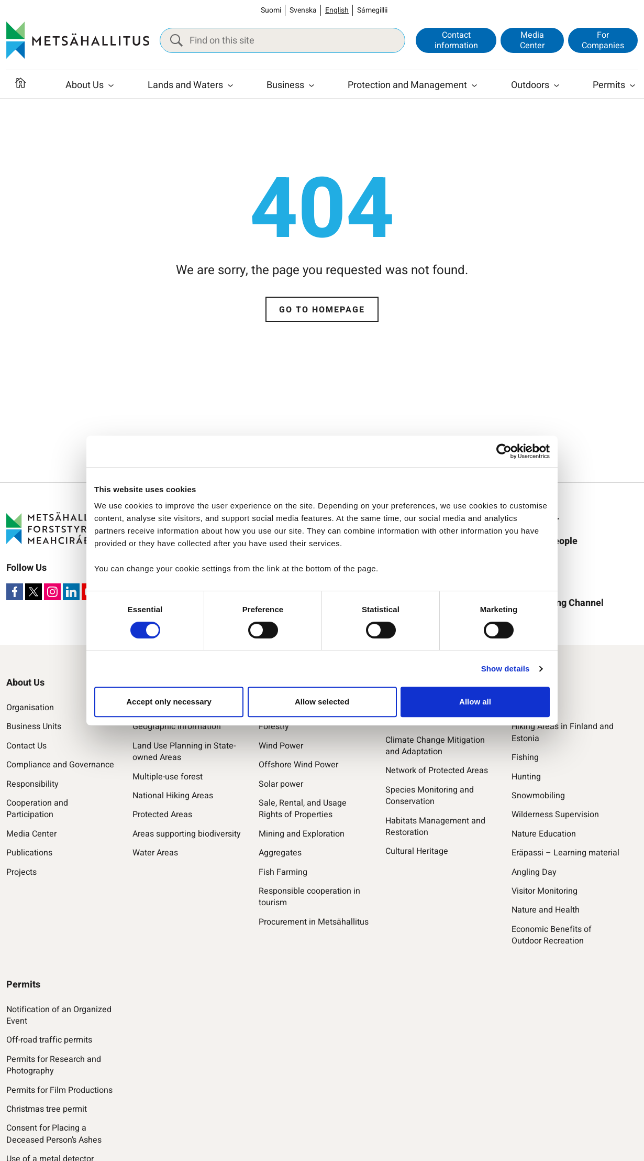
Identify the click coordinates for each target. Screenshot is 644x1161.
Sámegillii (372, 10)
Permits (609, 85)
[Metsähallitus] (77, 40)
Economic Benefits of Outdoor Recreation (552, 935)
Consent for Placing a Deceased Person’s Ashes (54, 1134)
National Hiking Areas (172, 795)
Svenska (303, 10)
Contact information (456, 40)
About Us (84, 85)
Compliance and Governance (60, 765)
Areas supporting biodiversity (186, 834)
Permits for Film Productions (59, 1090)
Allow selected (322, 701)
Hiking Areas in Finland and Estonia (563, 732)
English (337, 10)
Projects (21, 872)
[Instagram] (52, 591)
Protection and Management (407, 85)
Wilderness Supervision (555, 814)
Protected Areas (162, 814)
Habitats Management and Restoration (435, 827)
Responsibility (32, 784)
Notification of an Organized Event (59, 1015)
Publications (29, 853)
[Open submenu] (111, 85)
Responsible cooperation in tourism (309, 897)
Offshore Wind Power (298, 765)
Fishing (525, 757)
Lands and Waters (185, 85)
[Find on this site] (282, 40)
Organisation (30, 707)
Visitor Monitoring (545, 891)
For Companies (603, 40)
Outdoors (530, 85)
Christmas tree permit (46, 1109)
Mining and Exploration (302, 834)
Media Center (532, 40)
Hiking (523, 707)
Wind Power (281, 746)
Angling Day (534, 872)
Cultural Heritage (416, 851)
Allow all (475, 701)
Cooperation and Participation (37, 809)
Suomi (271, 10)
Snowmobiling (538, 795)
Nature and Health (546, 910)
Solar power (281, 784)
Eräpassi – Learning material (565, 853)
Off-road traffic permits (49, 1040)
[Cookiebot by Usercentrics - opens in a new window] (504, 451)
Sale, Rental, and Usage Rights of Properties (303, 809)
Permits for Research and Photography (53, 1065)
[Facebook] (14, 591)
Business (285, 85)
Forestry (274, 726)
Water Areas (155, 853)
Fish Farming (283, 872)
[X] (33, 591)
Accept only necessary (169, 701)
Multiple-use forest (167, 777)
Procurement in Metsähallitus (314, 922)
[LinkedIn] (71, 591)
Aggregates (280, 853)
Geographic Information (176, 726)
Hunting (526, 777)
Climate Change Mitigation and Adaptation (435, 746)
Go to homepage (322, 309)
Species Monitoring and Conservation (429, 796)
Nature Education (544, 834)
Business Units (33, 726)
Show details (505, 668)
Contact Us (26, 746)
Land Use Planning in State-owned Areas (184, 752)
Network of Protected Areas (436, 770)
